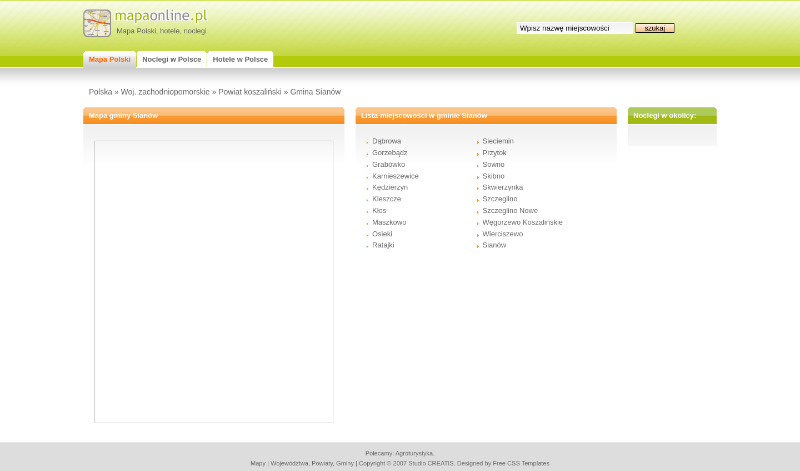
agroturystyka (414, 453)
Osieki (382, 234)
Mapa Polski (136, 31)
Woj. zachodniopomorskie (165, 91)
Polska (100, 91)
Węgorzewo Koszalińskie (523, 222)
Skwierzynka (503, 187)
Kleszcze (386, 199)
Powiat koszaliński (250, 91)
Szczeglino (500, 199)
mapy (258, 463)
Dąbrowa (386, 141)
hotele (169, 31)
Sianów (495, 245)
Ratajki (383, 245)
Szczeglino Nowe (510, 210)
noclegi (195, 31)
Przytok (495, 152)
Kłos (379, 210)
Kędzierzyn (390, 187)
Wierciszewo (503, 234)
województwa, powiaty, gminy (312, 463)
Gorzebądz (390, 152)
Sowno (494, 164)
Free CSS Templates (521, 463)
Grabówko (388, 164)
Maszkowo (389, 222)
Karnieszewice (395, 176)
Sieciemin (498, 141)
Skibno (494, 176)
